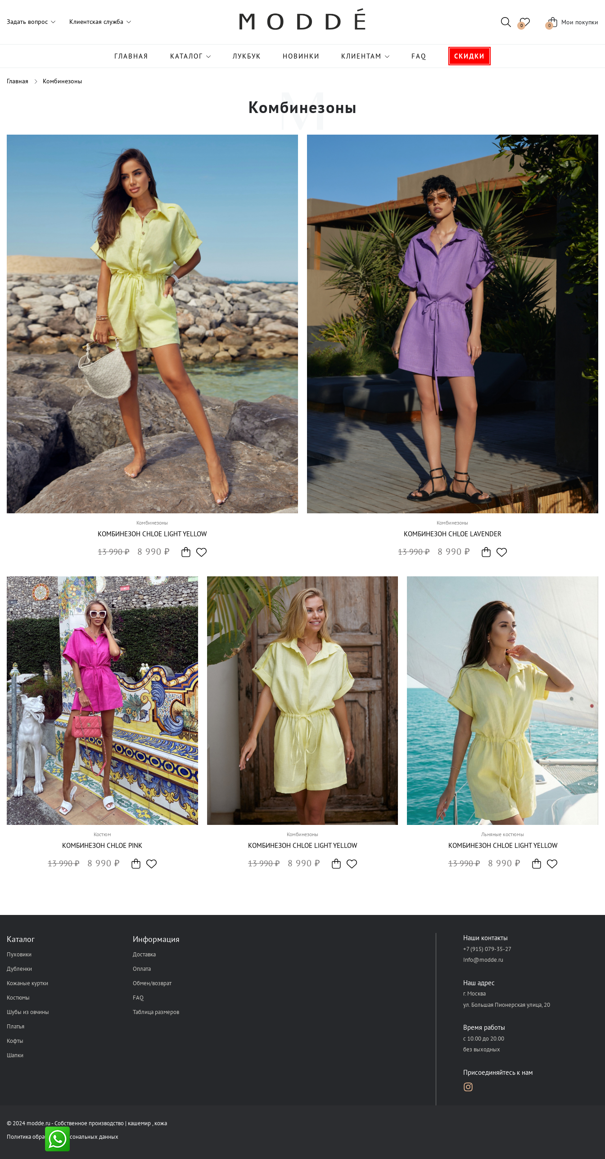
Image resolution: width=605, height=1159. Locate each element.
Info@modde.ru (483, 960)
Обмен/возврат (152, 983)
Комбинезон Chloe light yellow (152, 534)
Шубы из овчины (28, 1012)
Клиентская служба (96, 22)
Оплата (142, 969)
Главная (131, 56)
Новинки (301, 56)
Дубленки (19, 969)
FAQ (418, 56)
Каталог (186, 56)
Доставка (144, 954)
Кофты (15, 1041)
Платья (15, 1026)
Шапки (15, 1055)
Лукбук (247, 56)
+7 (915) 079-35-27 (487, 949)
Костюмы (18, 997)
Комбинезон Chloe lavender (452, 534)
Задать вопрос (27, 22)
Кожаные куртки (27, 983)
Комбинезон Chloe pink (102, 845)
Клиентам (361, 56)
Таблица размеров (156, 1012)
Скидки (469, 56)
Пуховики (19, 954)
